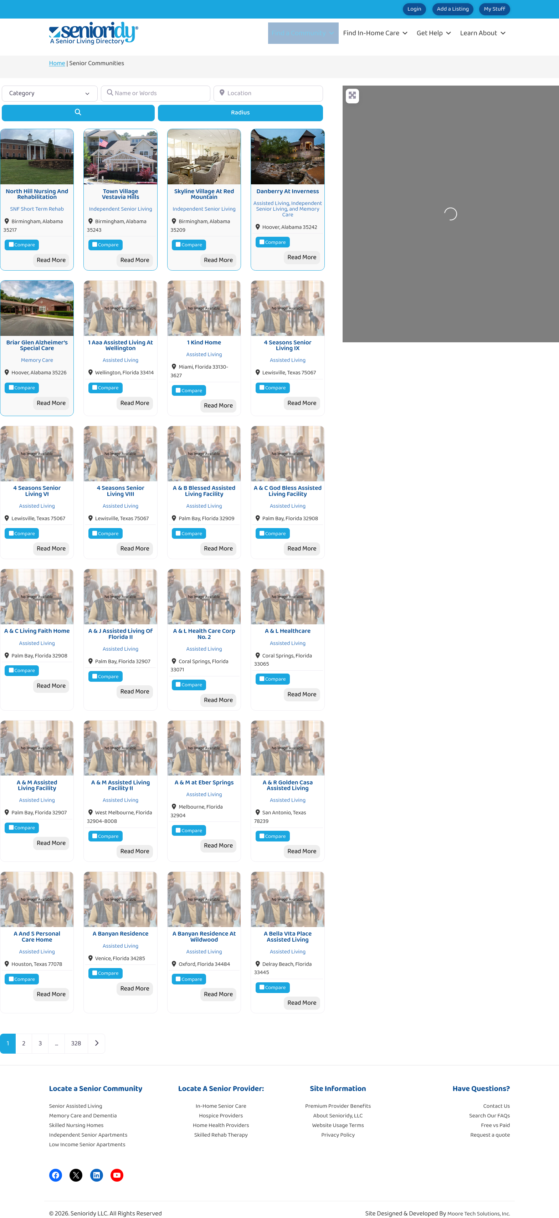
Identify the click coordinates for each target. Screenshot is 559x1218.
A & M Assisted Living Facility (37, 777)
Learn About (483, 33)
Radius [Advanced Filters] (240, 113)
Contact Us (496, 1095)
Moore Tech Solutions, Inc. (478, 1203)
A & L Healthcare (288, 624)
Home (57, 63)
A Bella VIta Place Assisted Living (288, 926)
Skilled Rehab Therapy (221, 1124)
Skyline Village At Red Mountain (204, 192)
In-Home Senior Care (221, 1095)
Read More (51, 258)
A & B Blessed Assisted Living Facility (204, 486)
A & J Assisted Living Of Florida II (120, 627)
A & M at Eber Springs (204, 774)
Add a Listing (437, 9)
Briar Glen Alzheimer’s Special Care (37, 342)
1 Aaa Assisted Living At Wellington (120, 342)
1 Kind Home (204, 339)
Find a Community (303, 33)
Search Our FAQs (489, 1105)
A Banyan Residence (121, 924)
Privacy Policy (338, 1124)
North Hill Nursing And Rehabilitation (37, 192)
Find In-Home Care (376, 33)
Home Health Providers (221, 1115)
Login (387, 9)
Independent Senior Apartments (88, 1124)
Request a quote (490, 1124)
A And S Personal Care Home (37, 926)
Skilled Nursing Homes (76, 1115)
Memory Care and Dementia (83, 1105)
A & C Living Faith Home (37, 624)
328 (76, 1033)
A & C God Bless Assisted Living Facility (288, 486)
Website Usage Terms (338, 1115)
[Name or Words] (155, 94)
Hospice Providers (221, 1105)
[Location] (268, 94)
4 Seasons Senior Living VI (37, 486)
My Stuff (489, 9)
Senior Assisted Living (75, 1095)
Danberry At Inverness (287, 190)
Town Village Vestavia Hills (120, 192)
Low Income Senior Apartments (87, 1134)
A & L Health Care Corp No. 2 (204, 627)
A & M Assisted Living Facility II (120, 777)
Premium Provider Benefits (338, 1095)
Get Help (434, 33)
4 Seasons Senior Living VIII (120, 486)
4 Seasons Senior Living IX (288, 342)
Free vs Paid (495, 1115)
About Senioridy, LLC (338, 1105)
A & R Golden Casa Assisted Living (288, 777)
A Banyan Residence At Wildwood (204, 926)
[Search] (78, 113)
